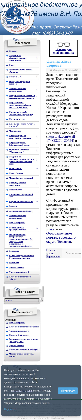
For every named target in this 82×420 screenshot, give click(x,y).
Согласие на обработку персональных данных (25, 416)
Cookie (25, 411)
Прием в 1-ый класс (18, 335)
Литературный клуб (19, 331)
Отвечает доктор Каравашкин (53, 253)
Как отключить (54, 413)
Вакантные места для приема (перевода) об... (23, 340)
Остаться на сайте (24, 387)
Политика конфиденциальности (63, 416)
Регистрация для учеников (22, 390)
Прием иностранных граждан (23, 349)
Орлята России (16, 345)
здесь (50, 229)
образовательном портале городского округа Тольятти (60, 237)
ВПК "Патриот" (17, 322)
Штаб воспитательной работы (24, 326)
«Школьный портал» (54, 418)
